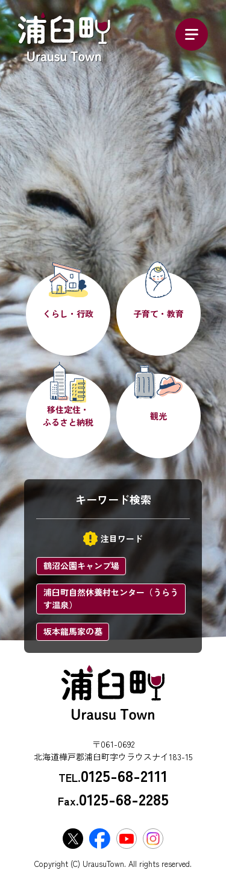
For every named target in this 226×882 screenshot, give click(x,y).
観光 (158, 416)
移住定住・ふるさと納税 (68, 415)
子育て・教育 (158, 313)
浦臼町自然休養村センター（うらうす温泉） (110, 598)
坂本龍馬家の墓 (72, 631)
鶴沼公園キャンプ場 (81, 565)
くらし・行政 (68, 313)
